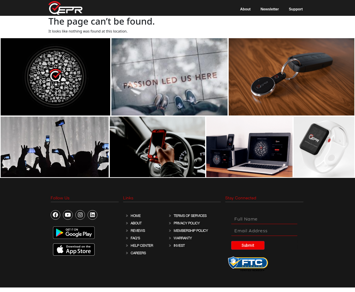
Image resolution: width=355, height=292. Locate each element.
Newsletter (270, 9)
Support (296, 9)
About (245, 9)
